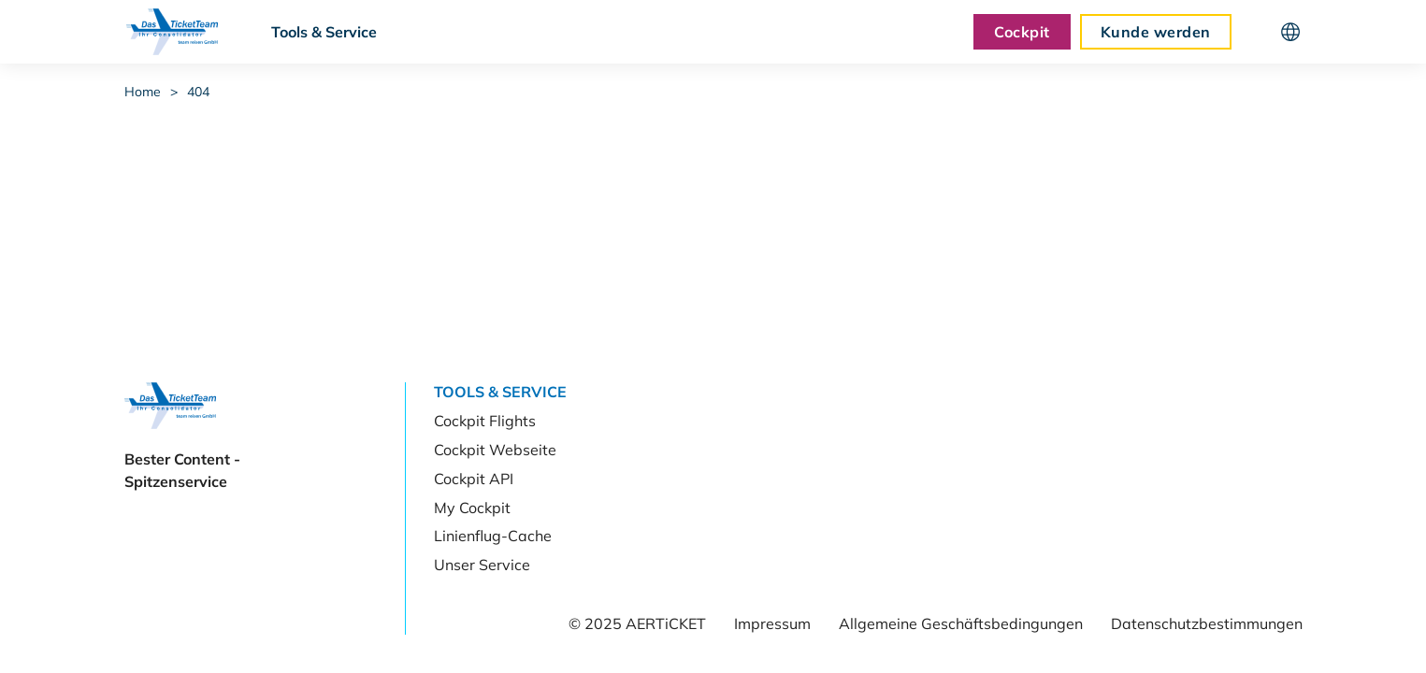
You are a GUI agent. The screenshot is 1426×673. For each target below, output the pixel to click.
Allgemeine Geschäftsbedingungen (961, 623)
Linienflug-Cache (493, 535)
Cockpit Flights (485, 420)
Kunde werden (1156, 31)
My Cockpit (472, 507)
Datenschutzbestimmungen (1207, 623)
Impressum (772, 623)
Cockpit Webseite (495, 449)
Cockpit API (473, 478)
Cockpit (1021, 31)
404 (198, 91)
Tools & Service (324, 31)
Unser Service (482, 564)
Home (142, 91)
